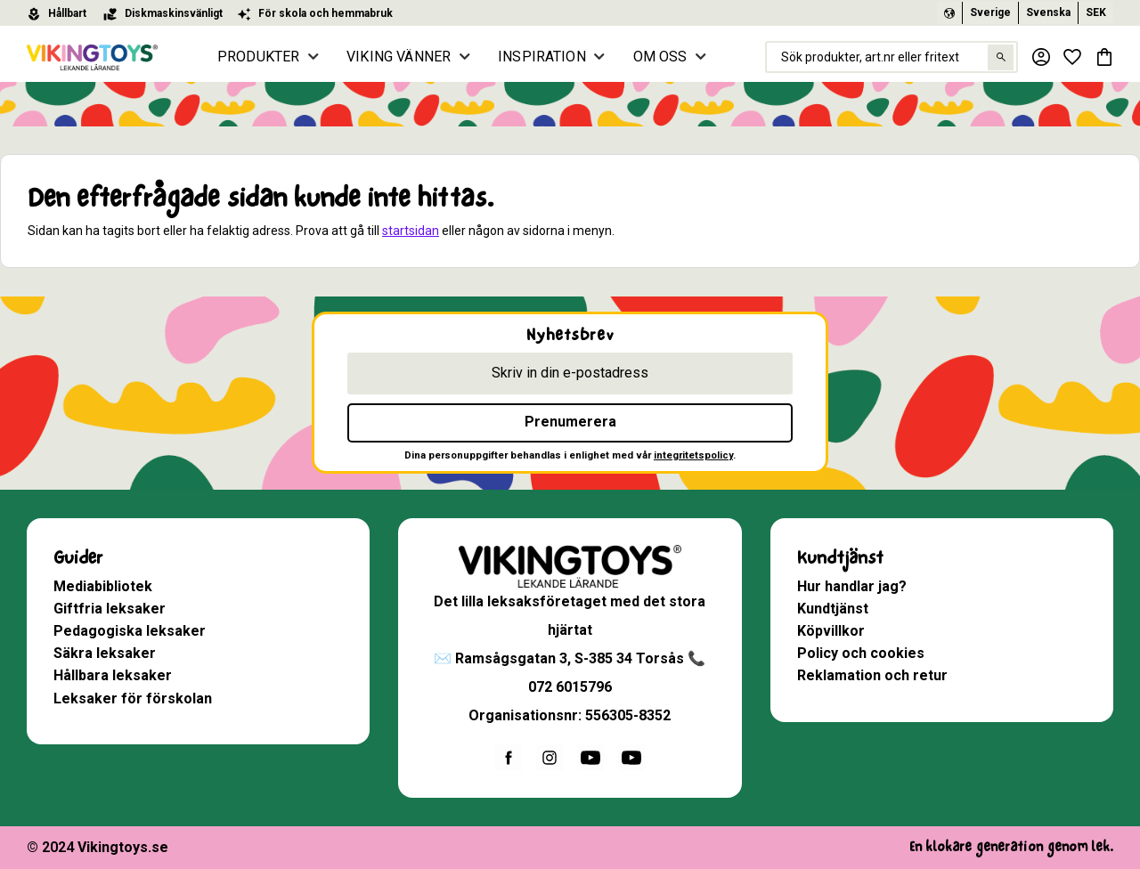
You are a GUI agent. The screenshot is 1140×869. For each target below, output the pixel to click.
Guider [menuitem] (77, 558)
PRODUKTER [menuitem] (259, 56)
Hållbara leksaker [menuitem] (112, 675)
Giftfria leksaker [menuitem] (109, 608)
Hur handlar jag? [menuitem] (852, 586)
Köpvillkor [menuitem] (831, 630)
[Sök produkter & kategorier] (890, 57)
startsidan (410, 230)
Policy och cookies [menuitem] (860, 653)
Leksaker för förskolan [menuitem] (132, 698)
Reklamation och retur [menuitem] (872, 675)
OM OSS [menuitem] (660, 56)
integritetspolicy (693, 455)
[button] (1072, 57)
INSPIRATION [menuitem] (543, 56)
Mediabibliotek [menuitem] (102, 586)
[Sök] (1000, 57)
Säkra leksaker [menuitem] (104, 653)
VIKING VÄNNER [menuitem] (399, 56)
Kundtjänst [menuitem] (840, 558)
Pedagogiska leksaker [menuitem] (129, 630)
